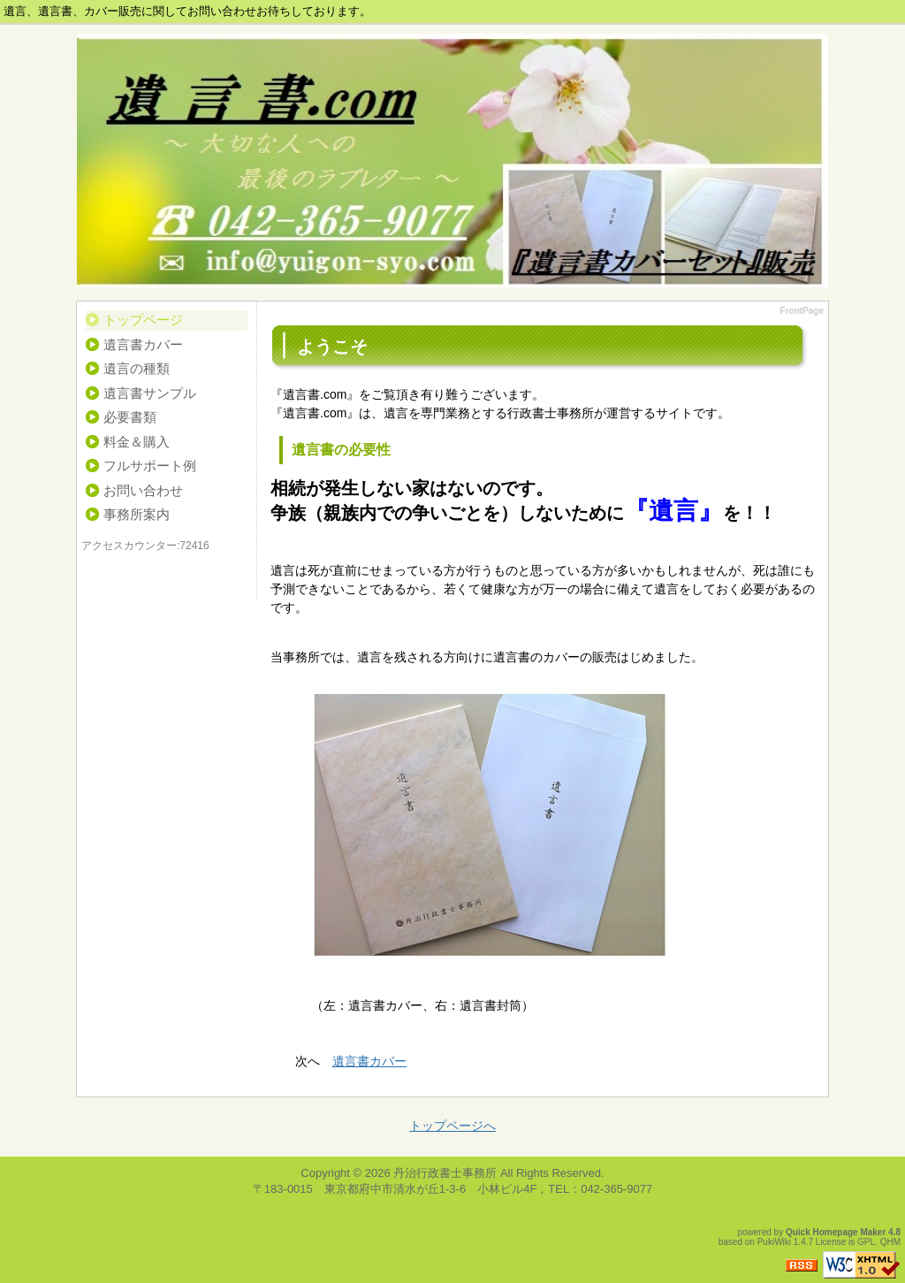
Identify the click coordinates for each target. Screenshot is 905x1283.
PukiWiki (774, 1242)
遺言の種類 (136, 368)
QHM (890, 1242)
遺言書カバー (143, 344)
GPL (866, 1242)
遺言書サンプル (149, 393)
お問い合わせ (143, 490)
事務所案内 (136, 514)
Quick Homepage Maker (836, 1232)
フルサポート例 (149, 465)
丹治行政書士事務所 (445, 1173)
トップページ (143, 319)
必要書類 (129, 416)
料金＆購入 (136, 441)
